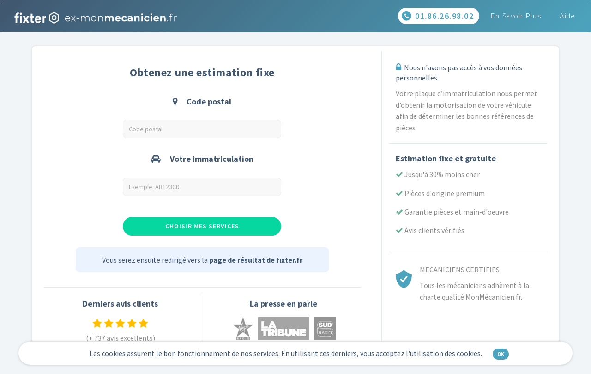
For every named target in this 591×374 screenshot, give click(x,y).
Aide (567, 16)
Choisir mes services (202, 226)
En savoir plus (516, 16)
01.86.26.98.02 (438, 17)
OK (500, 354)
